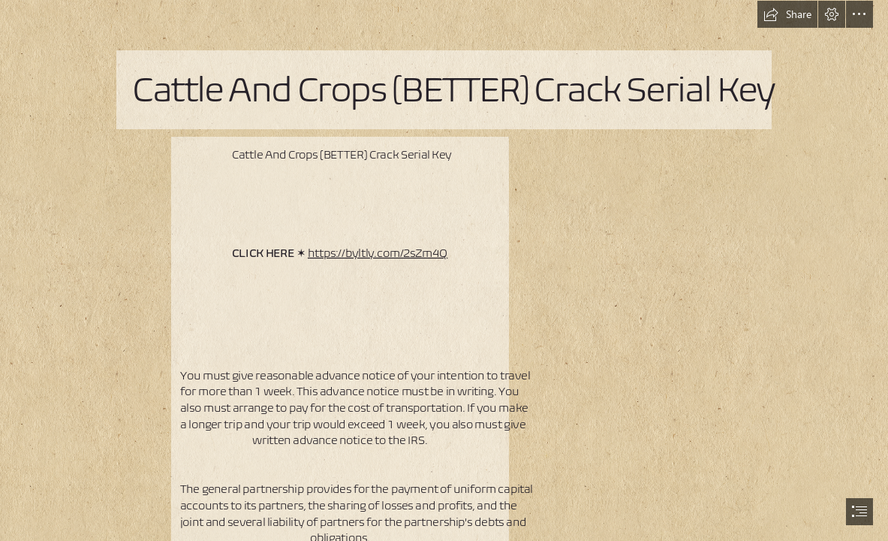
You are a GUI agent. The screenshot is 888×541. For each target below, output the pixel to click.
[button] (787, 14)
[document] (444, 270)
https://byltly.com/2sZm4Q (377, 252)
